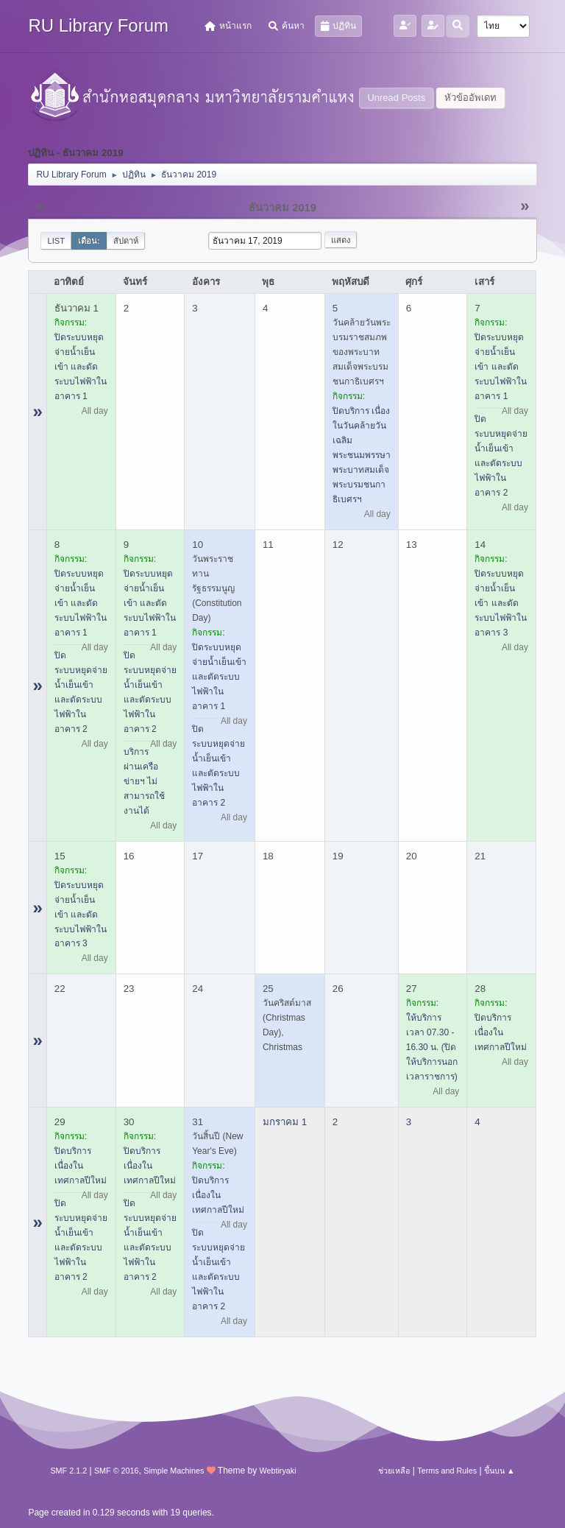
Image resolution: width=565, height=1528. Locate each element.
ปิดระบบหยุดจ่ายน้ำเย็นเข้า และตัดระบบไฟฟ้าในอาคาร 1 (80, 366)
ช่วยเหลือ (394, 1470)
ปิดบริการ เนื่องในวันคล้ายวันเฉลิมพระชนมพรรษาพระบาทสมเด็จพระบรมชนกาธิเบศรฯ (362, 455)
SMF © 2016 (116, 1470)
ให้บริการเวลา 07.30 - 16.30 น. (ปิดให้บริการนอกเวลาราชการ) (432, 1047)
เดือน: (89, 240)
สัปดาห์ (125, 240)
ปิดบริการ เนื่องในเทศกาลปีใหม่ (501, 1032)
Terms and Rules (447, 1470)
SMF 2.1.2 (68, 1470)
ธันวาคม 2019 (282, 208)
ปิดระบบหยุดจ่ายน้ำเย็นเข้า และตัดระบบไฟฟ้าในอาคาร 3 (501, 603)
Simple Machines (173, 1470)
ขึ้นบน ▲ (499, 1470)
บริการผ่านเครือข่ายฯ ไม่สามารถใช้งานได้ (144, 781)
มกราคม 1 (285, 1121)
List (56, 240)
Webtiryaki (277, 1470)
